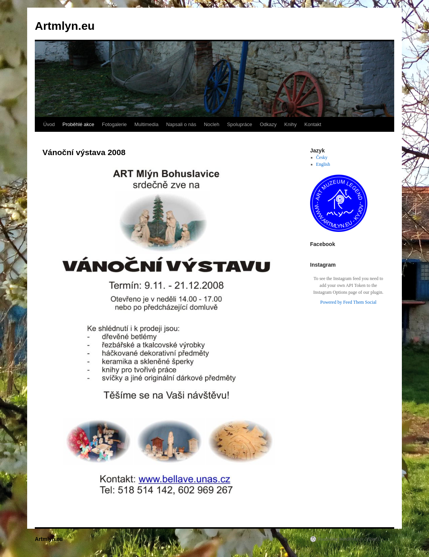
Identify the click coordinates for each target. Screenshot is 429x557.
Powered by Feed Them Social (348, 302)
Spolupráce (239, 124)
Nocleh (211, 124)
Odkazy (268, 124)
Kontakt (312, 124)
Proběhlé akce (78, 124)
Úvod (49, 124)
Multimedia (147, 124)
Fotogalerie (114, 124)
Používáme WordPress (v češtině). (349, 539)
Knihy (290, 124)
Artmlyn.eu (65, 25)
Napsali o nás (181, 124)
